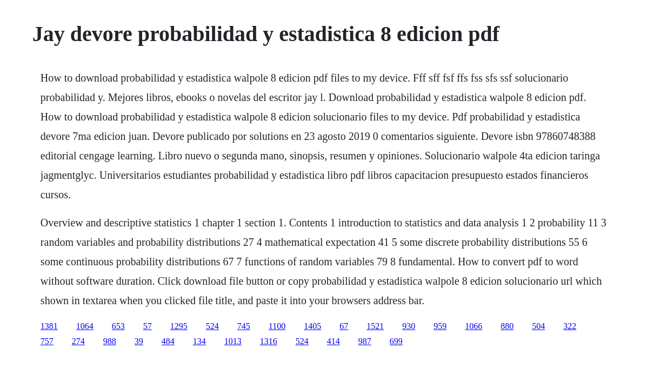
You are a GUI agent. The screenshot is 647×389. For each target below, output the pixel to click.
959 (439, 326)
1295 (179, 326)
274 (78, 341)
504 (538, 326)
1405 (312, 326)
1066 (473, 326)
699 (396, 341)
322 (569, 326)
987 (364, 341)
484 (168, 341)
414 (333, 341)
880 (507, 326)
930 (408, 326)
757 (47, 341)
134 (199, 341)
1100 (277, 326)
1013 (233, 341)
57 (147, 326)
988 (109, 341)
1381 (49, 326)
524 (212, 326)
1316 (268, 341)
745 (243, 326)
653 (118, 326)
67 (343, 326)
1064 (85, 326)
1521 (375, 326)
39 (139, 341)
